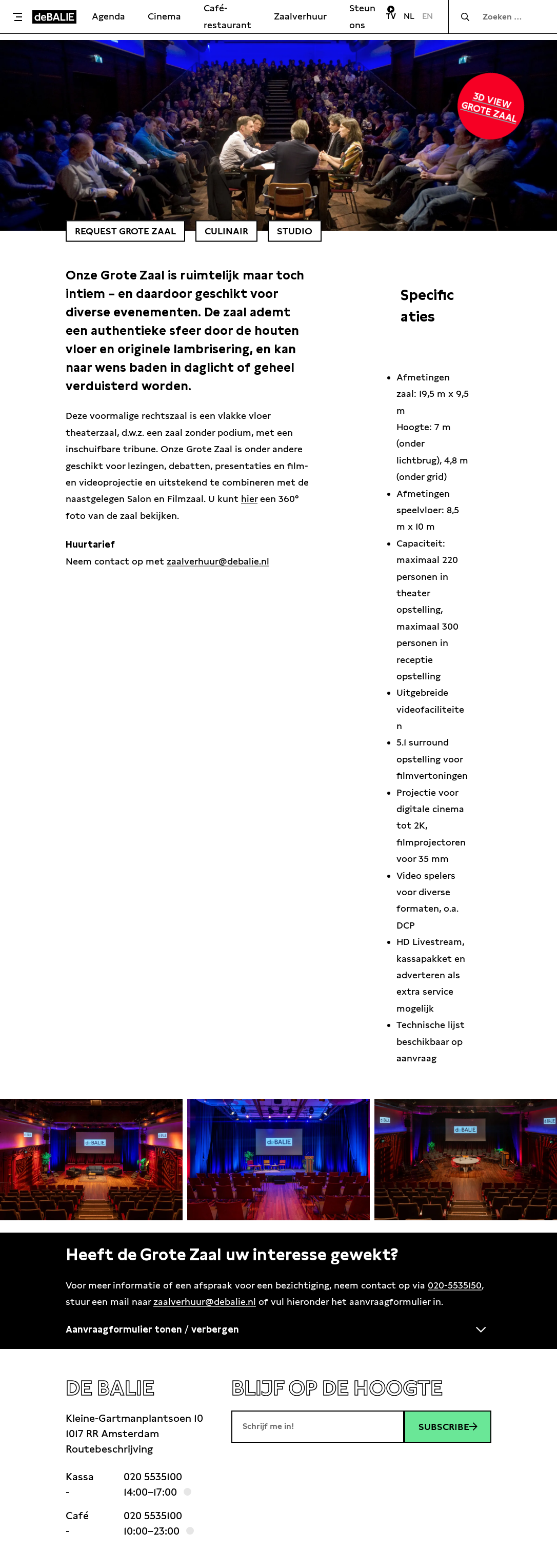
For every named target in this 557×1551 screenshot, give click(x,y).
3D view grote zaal (489, 107)
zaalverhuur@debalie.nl (218, 561)
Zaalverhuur (300, 16)
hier (249, 498)
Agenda (108, 16)
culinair (226, 231)
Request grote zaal (125, 231)
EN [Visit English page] (427, 16)
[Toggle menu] (18, 17)
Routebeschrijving (109, 1449)
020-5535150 (455, 1285)
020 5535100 (153, 1477)
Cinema (164, 16)
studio (294, 231)
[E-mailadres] (317, 1426)
